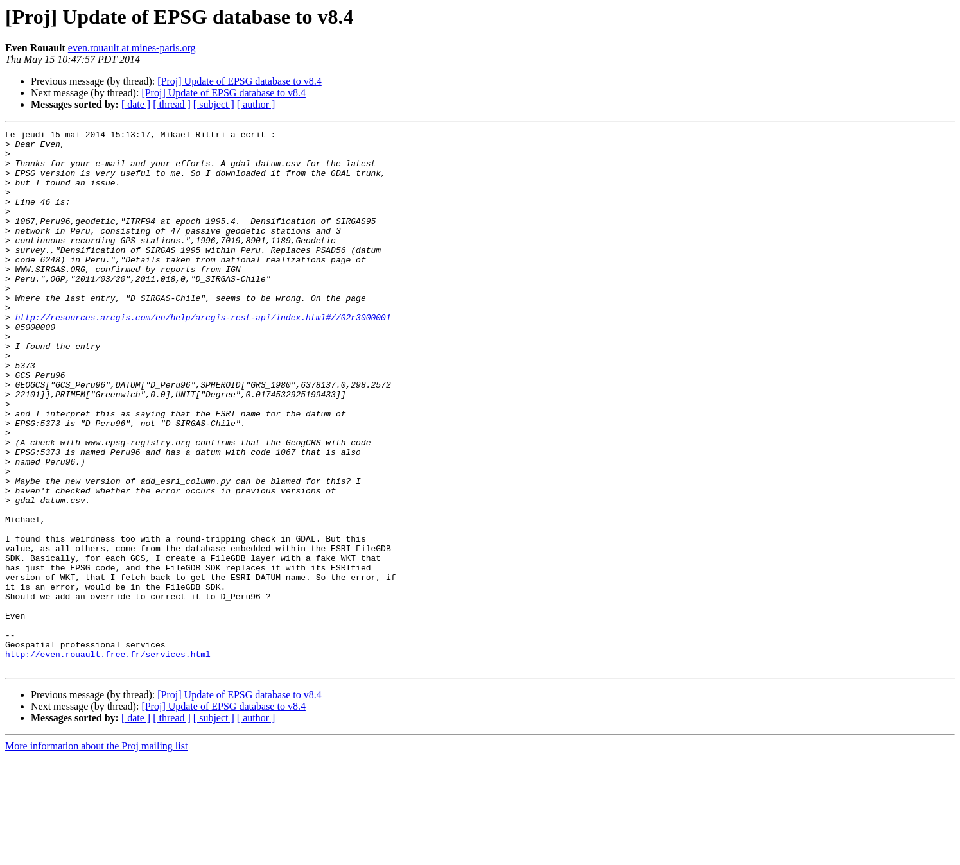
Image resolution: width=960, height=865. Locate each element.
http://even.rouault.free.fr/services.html (108, 760)
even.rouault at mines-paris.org (132, 47)
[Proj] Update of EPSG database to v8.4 (239, 81)
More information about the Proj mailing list (96, 853)
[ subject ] (213, 104)
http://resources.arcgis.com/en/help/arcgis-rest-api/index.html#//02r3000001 (203, 355)
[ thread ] (172, 104)
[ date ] (135, 104)
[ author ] (256, 104)
